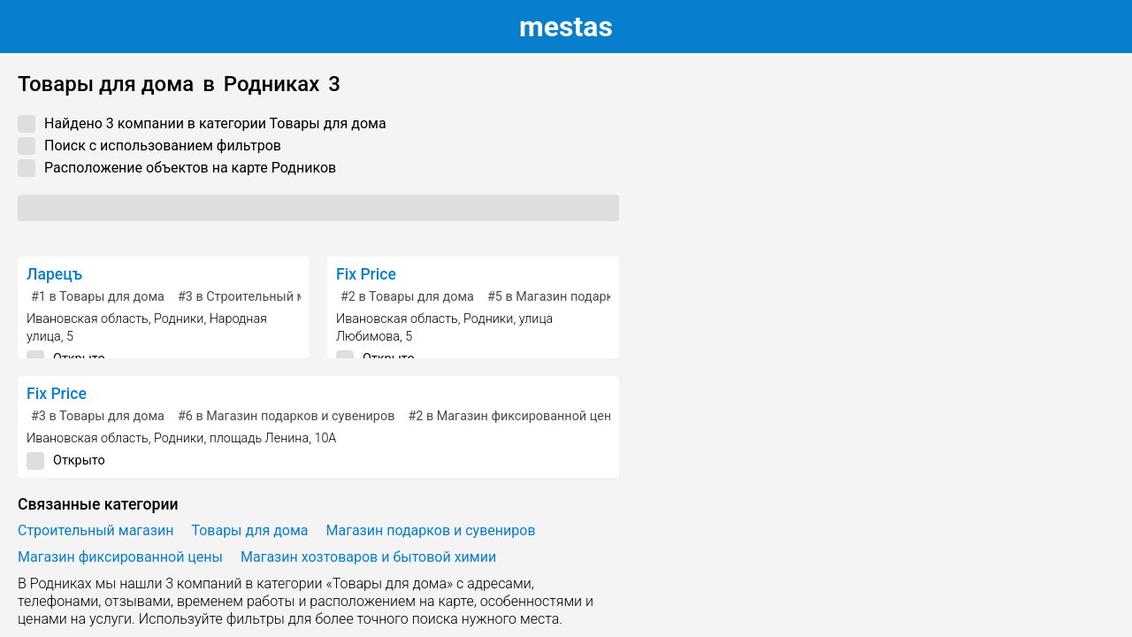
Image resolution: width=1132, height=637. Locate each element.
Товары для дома (249, 530)
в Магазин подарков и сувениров (596, 296)
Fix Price (366, 274)
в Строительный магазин (262, 296)
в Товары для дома (97, 296)
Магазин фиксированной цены (120, 557)
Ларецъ (54, 274)
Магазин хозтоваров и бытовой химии (368, 557)
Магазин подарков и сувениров (431, 530)
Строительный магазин (95, 530)
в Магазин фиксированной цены (514, 416)
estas (566, 26)
